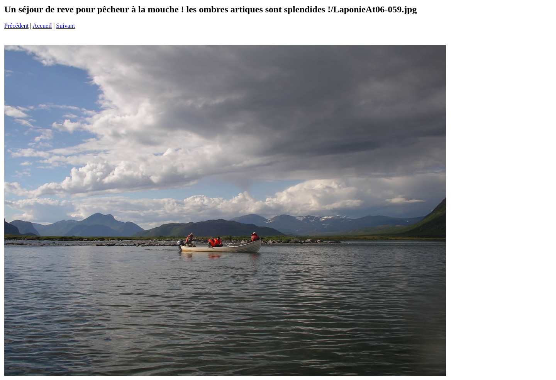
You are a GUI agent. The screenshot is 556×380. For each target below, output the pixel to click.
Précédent (16, 25)
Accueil (42, 25)
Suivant (65, 25)
